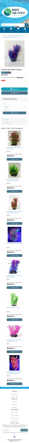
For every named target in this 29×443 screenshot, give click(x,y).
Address (14, 407)
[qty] (14, 103)
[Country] (14, 106)
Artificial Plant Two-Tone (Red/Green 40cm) (14, 212)
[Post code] (14, 110)
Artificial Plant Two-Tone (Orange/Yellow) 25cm (14, 372)
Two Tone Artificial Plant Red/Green (14, 148)
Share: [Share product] (6, 72)
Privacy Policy (14, 415)
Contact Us (15, 404)
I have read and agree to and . (14, 433)
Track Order (14, 396)
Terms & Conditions (18, 432)
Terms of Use (14, 412)
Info (25, 77)
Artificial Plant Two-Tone (14, 243)
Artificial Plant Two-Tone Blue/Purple (14, 276)
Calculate (14, 113)
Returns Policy (14, 418)
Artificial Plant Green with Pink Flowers (13, 180)
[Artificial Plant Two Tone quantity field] (14, 85)
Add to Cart (14, 159)
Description (6, 119)
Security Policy (14, 421)
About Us (14, 401)
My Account (14, 394)
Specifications (6, 123)
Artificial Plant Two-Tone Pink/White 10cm (14, 340)
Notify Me (14, 89)
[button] (14, 93)
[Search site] (26, 24)
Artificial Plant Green (13, 307)
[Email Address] (11, 430)
